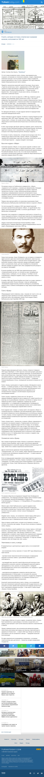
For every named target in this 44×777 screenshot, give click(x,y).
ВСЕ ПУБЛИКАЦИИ (6, 732)
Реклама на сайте (13, 766)
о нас (3, 755)
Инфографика (36, 739)
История (21, 739)
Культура (13, 739)
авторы (8, 755)
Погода (27, 743)
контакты (13, 755)
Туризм (28, 739)
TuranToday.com (11, 2)
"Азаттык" (21, 72)
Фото (16, 743)
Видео (21, 743)
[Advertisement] (13, 60)
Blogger (7, 762)
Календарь (4, 766)
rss (19, 755)
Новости (6, 739)
